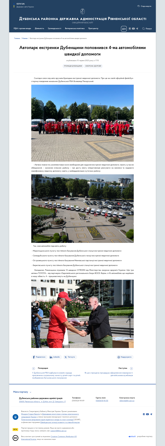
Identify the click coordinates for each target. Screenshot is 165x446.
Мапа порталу (20, 392)
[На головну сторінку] (82, 16)
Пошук (149, 29)
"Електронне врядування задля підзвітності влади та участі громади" (47, 420)
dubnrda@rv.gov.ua (127, 401)
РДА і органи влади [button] (22, 29)
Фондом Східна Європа (30, 414)
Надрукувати (126, 357)
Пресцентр (93, 29)
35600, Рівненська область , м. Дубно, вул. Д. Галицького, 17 (42, 402)
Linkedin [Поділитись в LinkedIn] (56, 357)
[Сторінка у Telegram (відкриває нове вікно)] (137, 28)
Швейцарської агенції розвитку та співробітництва (60, 422)
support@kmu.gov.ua (58, 431)
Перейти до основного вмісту (1, 1)
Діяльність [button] (39, 29)
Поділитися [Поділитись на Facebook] (40, 357)
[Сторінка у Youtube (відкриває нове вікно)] (133, 28)
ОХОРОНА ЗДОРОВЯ (93, 66)
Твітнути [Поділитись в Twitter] (71, 357)
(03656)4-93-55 (102, 401)
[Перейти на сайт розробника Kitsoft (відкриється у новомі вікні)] (132, 436)
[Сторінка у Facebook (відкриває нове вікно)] (129, 28)
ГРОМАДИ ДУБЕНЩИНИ (73, 66)
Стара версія (146, 6)
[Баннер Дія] (124, 29)
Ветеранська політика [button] (74, 29)
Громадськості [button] (54, 29)
